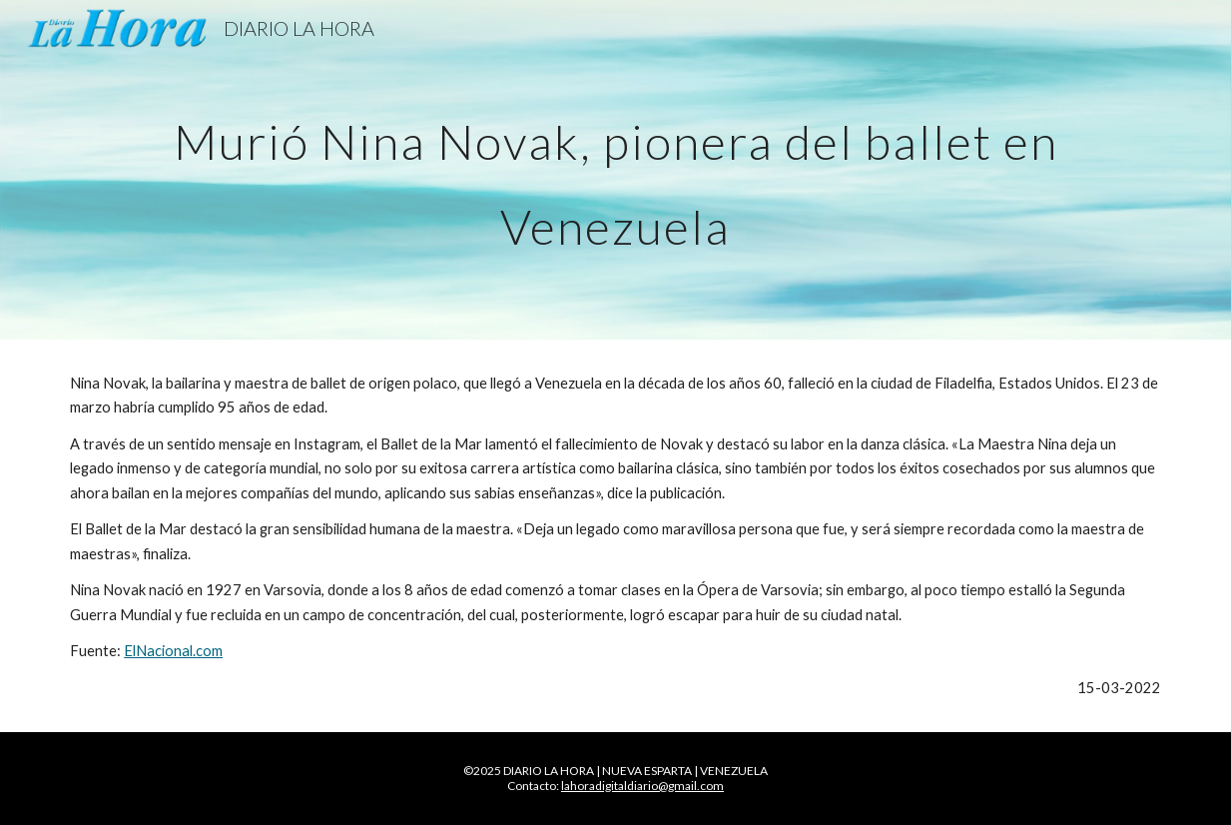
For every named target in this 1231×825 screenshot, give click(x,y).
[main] (615, 170)
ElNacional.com (173, 650)
